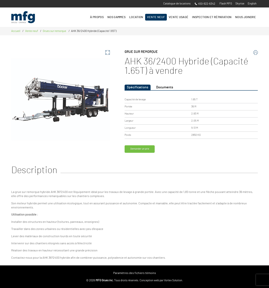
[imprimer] (255, 53)
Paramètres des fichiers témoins (134, 273)
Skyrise (239, 3)
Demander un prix (143, 149)
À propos (97, 17)
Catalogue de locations (177, 3)
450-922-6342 (205, 3)
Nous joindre (245, 17)
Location (136, 17)
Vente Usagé (178, 17)
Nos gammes (116, 17)
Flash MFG (225, 3)
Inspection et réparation (211, 17)
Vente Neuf (156, 17)
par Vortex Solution (171, 280)
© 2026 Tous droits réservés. (112, 280)
